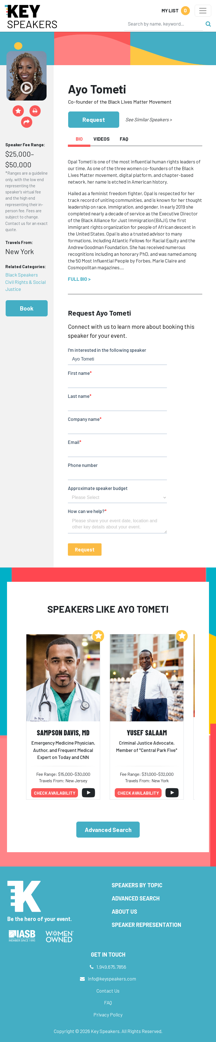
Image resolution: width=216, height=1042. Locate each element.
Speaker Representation (146, 924)
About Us (124, 911)
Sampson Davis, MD (63, 732)
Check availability (54, 792)
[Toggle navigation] (203, 11)
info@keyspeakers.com (112, 978)
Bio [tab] (79, 139)
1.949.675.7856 (111, 967)
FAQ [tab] (124, 139)
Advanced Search (108, 829)
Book (26, 308)
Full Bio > (79, 279)
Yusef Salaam (147, 732)
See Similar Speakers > (148, 119)
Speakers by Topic (137, 885)
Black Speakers (21, 274)
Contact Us (108, 990)
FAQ (108, 1002)
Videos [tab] (101, 139)
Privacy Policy (108, 1014)
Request (93, 119)
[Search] (163, 24)
